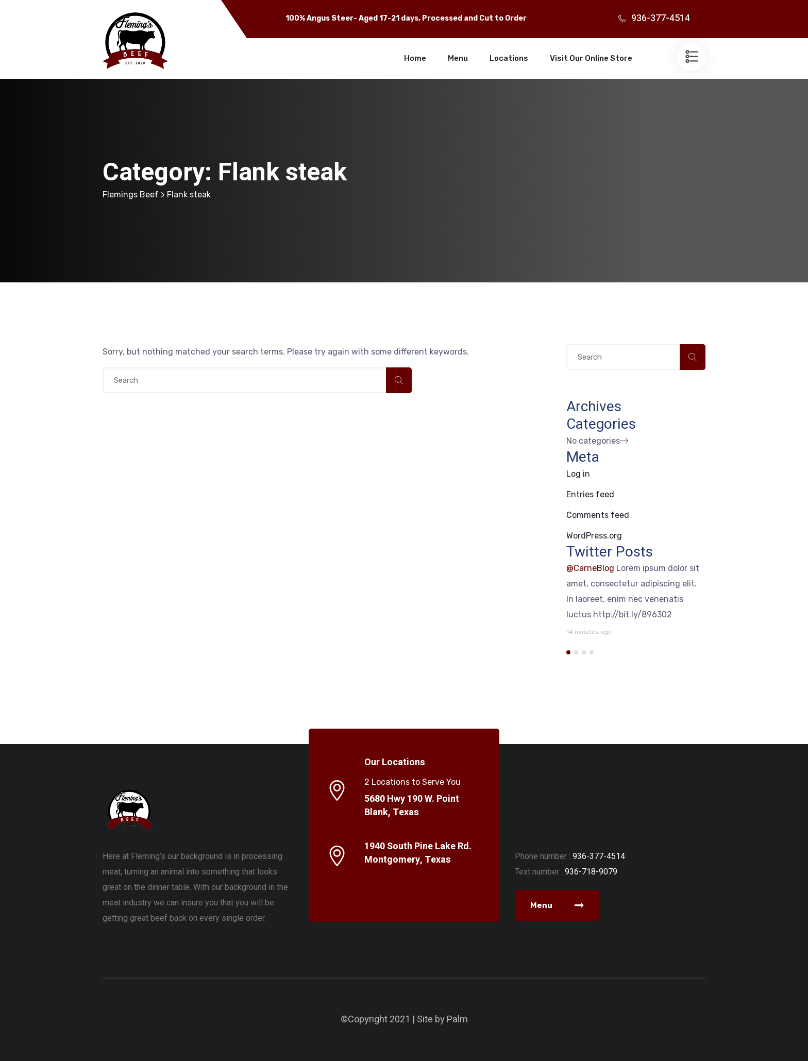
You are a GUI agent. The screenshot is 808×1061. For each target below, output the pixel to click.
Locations (509, 58)
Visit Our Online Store (591, 58)
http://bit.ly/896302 (632, 614)
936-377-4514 (660, 18)
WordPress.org (594, 536)
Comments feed (597, 515)
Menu (458, 58)
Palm (457, 1019)
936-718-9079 (591, 872)
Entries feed (590, 494)
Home (415, 58)
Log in (578, 474)
